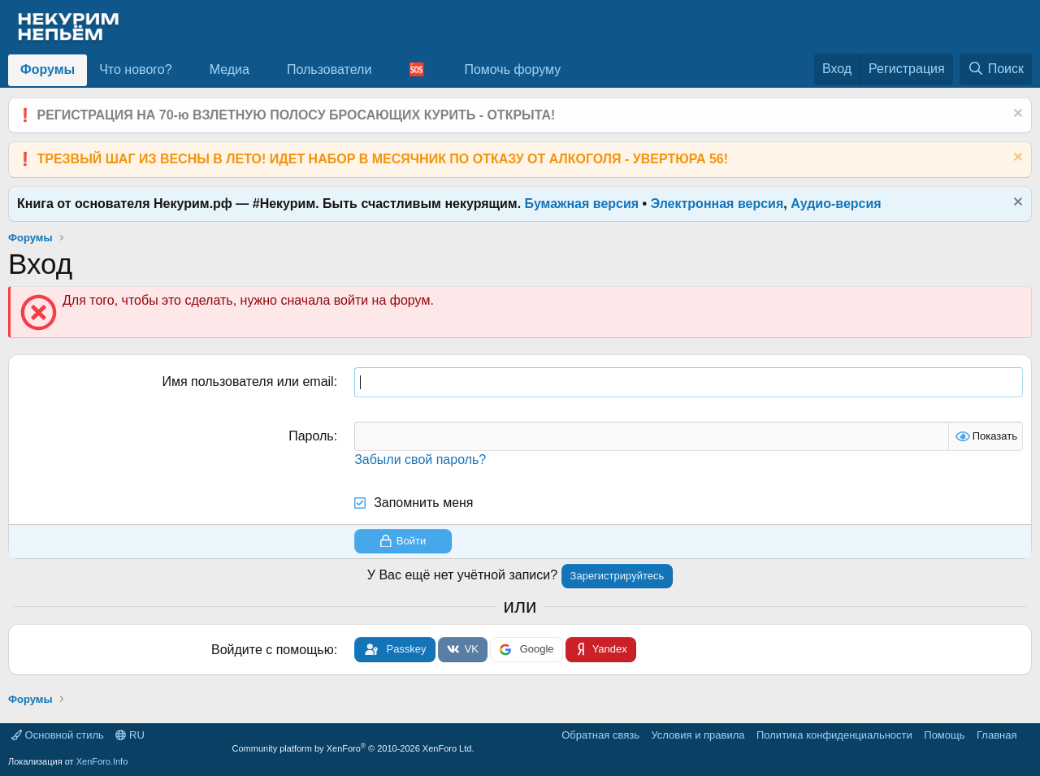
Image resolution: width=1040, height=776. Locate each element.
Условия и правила (697, 735)
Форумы (47, 69)
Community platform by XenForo (353, 748)
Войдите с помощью (272, 650)
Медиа (229, 69)
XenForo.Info (102, 761)
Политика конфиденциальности (834, 735)
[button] (185, 69)
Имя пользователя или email (247, 381)
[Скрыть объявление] (1016, 115)
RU (129, 735)
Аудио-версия (836, 203)
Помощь (944, 735)
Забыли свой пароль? (420, 459)
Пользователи (329, 69)
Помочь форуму (512, 69)
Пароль (311, 436)
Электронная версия (717, 203)
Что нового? (135, 69)
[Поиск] (996, 69)
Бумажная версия (582, 203)
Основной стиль (57, 735)
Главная (996, 735)
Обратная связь (600, 735)
